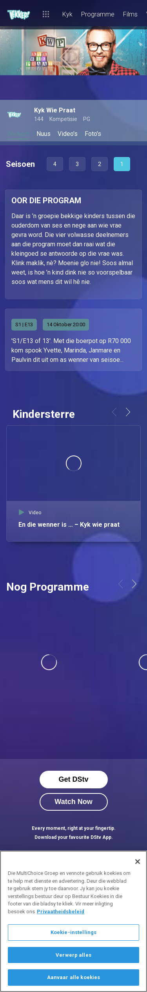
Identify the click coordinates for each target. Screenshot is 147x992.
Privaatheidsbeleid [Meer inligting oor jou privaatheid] (60, 911)
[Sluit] (137, 861)
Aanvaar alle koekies (73, 977)
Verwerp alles (73, 955)
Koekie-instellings (73, 932)
